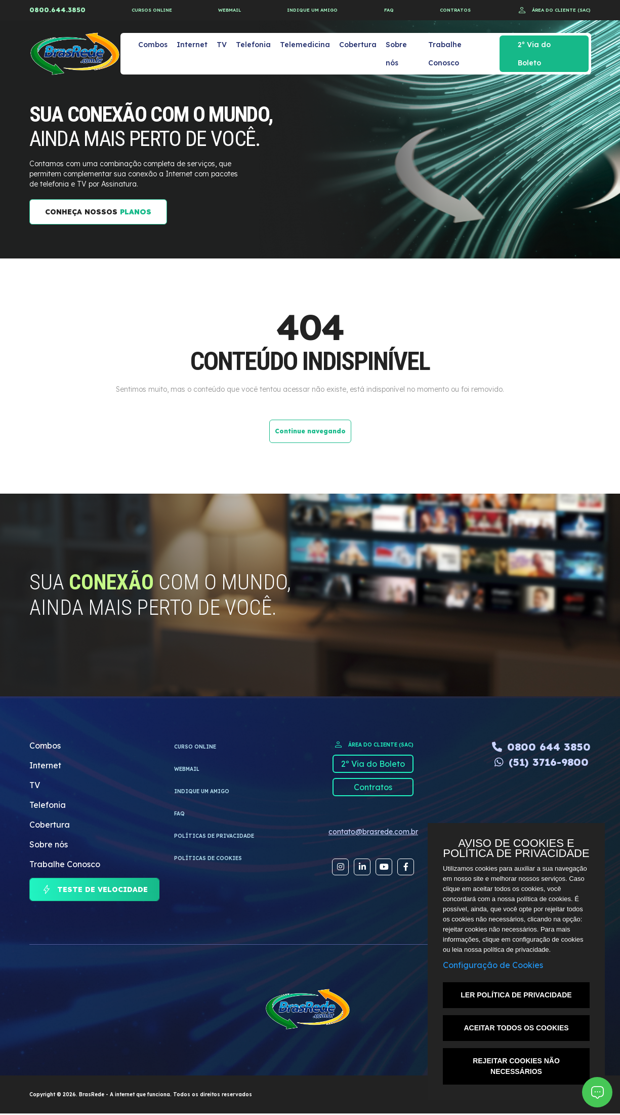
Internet (192, 44)
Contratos (373, 787)
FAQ (389, 10)
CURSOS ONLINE (152, 10)
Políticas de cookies (208, 858)
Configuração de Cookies (493, 965)
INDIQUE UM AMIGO (312, 10)
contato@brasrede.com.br (373, 831)
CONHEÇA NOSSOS (98, 212)
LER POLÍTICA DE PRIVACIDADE (516, 995)
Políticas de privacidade (214, 836)
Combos (153, 44)
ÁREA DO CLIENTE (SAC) (554, 10)
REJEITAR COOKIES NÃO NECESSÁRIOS (516, 1066)
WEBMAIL (229, 10)
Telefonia (253, 44)
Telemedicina (305, 44)
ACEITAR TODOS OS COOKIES (516, 1028)
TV (222, 44)
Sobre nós (396, 53)
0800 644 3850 (541, 746)
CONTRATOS (455, 10)
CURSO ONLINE (195, 747)
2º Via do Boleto (534, 53)
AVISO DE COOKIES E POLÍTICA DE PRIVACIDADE (516, 848)
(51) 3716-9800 (541, 762)
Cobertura (358, 44)
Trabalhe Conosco (445, 53)
